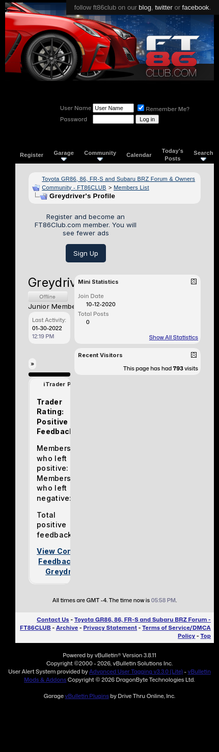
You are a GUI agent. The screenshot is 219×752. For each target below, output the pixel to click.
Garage (63, 155)
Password (73, 119)
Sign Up (85, 253)
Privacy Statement (110, 628)
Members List (131, 187)
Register (31, 155)
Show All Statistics (173, 337)
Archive (67, 628)
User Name (75, 108)
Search (203, 155)
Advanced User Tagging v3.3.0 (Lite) (136, 671)
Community (100, 155)
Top (206, 636)
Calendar (138, 155)
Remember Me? (163, 109)
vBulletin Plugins (86, 696)
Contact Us (53, 619)
